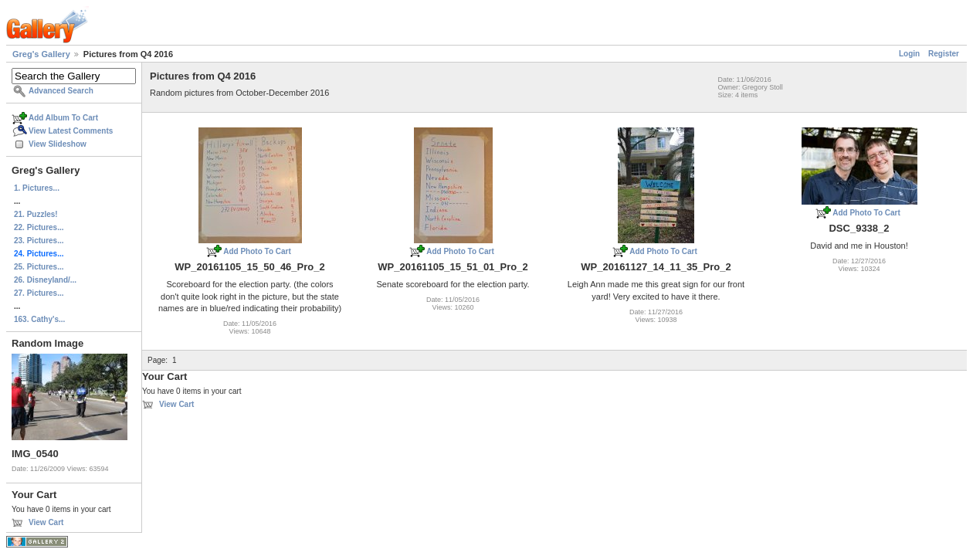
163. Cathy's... (39, 319)
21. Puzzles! (36, 214)
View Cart (46, 522)
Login (909, 53)
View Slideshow (57, 144)
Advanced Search (61, 90)
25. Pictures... (38, 267)
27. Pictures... (38, 293)
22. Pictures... (38, 227)
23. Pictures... (38, 240)
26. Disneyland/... (45, 280)
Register (943, 53)
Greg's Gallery (41, 54)
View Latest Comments (71, 131)
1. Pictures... (36, 188)
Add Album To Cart (63, 118)
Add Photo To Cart (257, 251)
